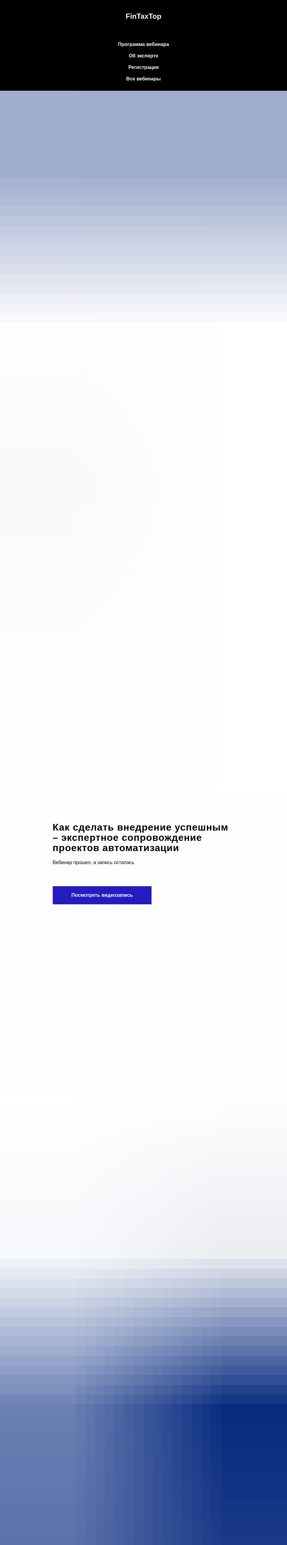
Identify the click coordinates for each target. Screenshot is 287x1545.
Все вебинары (143, 78)
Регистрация (143, 67)
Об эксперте (143, 55)
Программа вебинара (143, 44)
